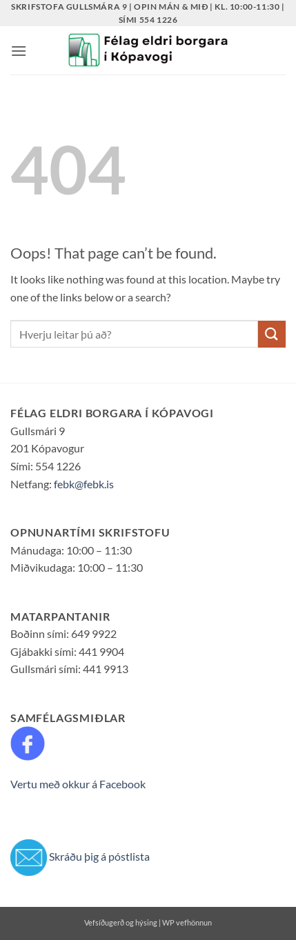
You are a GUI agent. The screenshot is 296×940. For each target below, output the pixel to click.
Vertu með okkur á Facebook (78, 783)
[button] (18, 51)
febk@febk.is (84, 483)
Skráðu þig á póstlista (99, 855)
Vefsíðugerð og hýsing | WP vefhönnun (148, 922)
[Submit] (272, 334)
